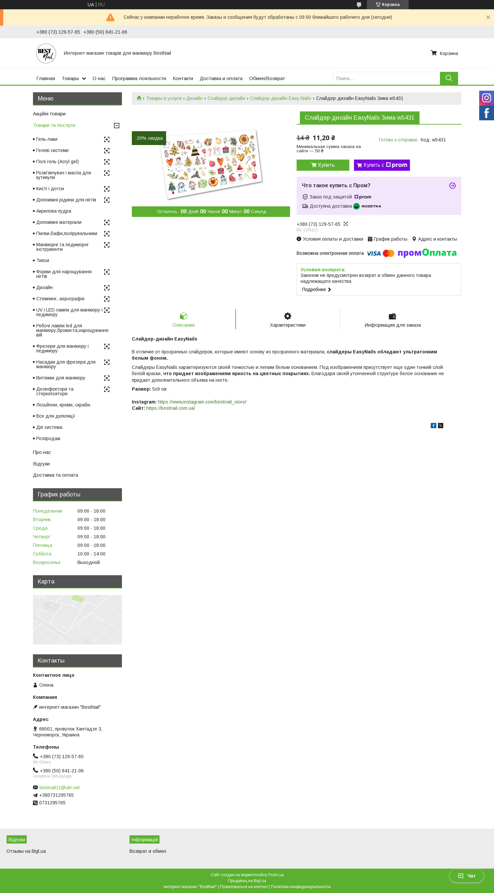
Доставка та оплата (55, 475)
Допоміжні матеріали (58, 222)
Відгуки (41, 463)
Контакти (183, 78)
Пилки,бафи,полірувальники (66, 233)
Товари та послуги (54, 125)
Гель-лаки (46, 139)
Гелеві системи (52, 150)
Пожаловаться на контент (244, 886)
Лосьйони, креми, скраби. (63, 404)
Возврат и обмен (148, 851)
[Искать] (449, 78)
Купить (326, 165)
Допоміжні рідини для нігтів (66, 199)
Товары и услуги (164, 98)
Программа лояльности (139, 78)
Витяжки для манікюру (60, 377)
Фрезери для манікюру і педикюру (62, 348)
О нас (99, 78)
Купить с (385, 165)
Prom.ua (276, 875)
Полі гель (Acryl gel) (57, 161)
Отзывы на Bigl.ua (26, 851)
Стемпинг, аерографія (60, 298)
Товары (70, 78)
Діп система (49, 427)
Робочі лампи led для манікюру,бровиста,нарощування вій (72, 330)
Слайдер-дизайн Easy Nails (280, 98)
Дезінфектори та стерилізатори (54, 391)
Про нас (42, 452)
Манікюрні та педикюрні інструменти (62, 247)
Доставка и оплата (221, 78)
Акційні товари (49, 113)
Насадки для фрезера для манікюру (66, 364)
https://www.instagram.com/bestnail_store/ (202, 401)
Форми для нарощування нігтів (64, 274)
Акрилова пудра (53, 211)
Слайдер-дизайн (226, 98)
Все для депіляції (55, 416)
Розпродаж (48, 438)
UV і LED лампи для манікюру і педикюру (69, 312)
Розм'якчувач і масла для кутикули (63, 175)
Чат (467, 876)
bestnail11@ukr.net (60, 787)
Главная (45, 78)
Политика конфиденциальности (301, 886)
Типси (42, 260)
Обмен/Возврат (267, 78)
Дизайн (194, 98)
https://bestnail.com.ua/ (170, 408)
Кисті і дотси (50, 188)
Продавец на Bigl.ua (247, 880)
